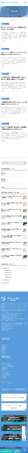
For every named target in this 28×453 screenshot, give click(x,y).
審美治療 (4, 376)
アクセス (4, 351)
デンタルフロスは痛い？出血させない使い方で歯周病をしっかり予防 (11, 197)
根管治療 (4, 369)
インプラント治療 (6, 364)
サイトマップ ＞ (5, 381)
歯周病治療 (4, 368)
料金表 (3, 350)
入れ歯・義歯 (5, 373)
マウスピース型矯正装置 (8, 366)
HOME (12, 19)
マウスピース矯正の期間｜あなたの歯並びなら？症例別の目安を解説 (11, 236)
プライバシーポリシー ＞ (7, 383)
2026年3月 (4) (7, 272)
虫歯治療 (4, 377)
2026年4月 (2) (7, 270)
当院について (5, 345)
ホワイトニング (5, 371)
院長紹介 (4, 346)
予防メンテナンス (6, 363)
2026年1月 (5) (7, 277)
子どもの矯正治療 (6, 374)
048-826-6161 (8, 326)
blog (4, 23)
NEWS (3, 353)
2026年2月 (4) (7, 274)
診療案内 (4, 348)
